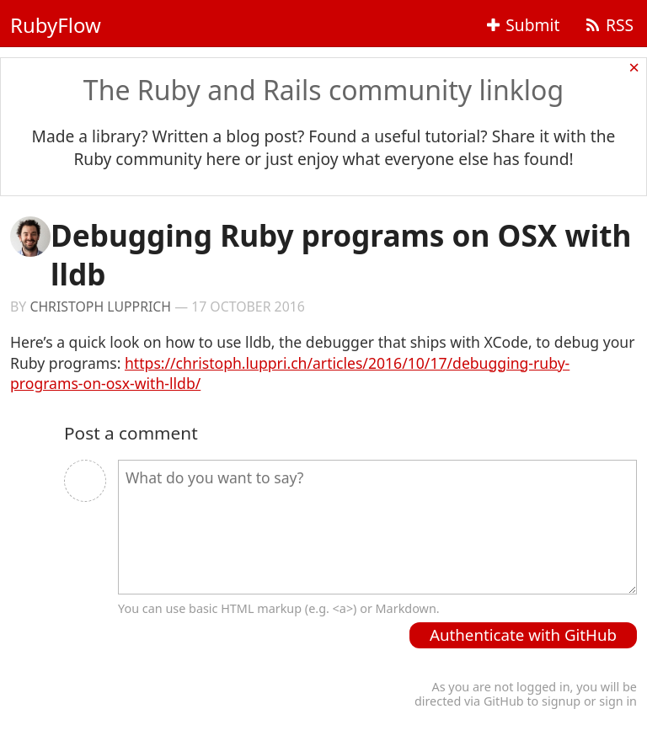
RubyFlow (55, 25)
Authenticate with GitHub (523, 634)
